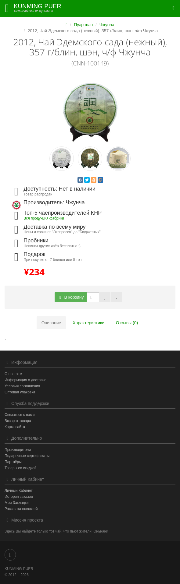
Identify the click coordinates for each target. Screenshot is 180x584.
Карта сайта (15, 427)
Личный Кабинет (19, 490)
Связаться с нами (19, 415)
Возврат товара (18, 421)
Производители (18, 450)
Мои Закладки (17, 503)
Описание (51, 322)
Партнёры (13, 462)
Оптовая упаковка (20, 392)
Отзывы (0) (127, 322)
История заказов (19, 496)
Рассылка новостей (21, 509)
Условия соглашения (22, 386)
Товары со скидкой (20, 468)
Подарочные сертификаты (27, 456)
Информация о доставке (25, 380)
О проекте (13, 374)
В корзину (71, 297)
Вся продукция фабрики (43, 218)
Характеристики (88, 322)
